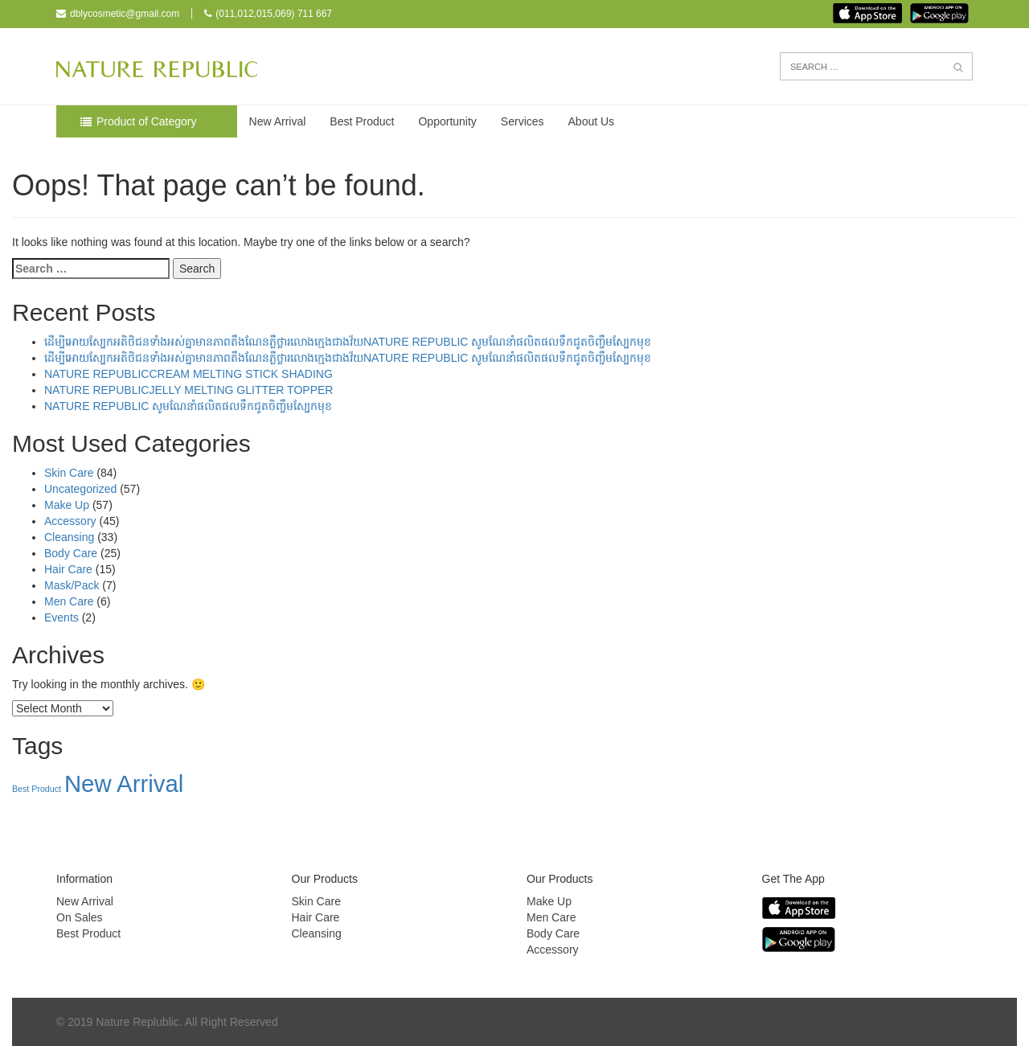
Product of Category (146, 121)
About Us (591, 121)
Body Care (70, 553)
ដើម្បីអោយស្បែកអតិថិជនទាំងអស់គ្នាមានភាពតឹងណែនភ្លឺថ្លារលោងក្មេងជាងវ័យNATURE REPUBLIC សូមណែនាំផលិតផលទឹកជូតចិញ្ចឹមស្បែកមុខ (347, 341)
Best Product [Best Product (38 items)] (36, 789)
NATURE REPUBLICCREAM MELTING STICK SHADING (188, 373)
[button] (958, 67)
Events (61, 617)
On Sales (79, 917)
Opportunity (447, 121)
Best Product (362, 121)
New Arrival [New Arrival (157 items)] (123, 783)
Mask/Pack (71, 585)
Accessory (70, 521)
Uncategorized (80, 488)
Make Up (66, 504)
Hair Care (68, 569)
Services (522, 121)
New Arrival (277, 121)
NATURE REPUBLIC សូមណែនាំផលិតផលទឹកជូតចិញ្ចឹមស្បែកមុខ (188, 406)
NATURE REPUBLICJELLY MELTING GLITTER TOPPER (188, 390)
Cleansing (69, 537)
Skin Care (68, 472)
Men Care (68, 601)
